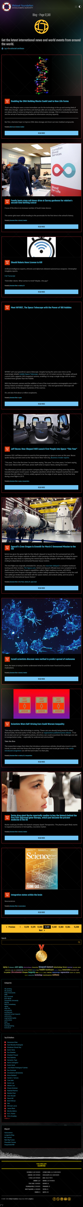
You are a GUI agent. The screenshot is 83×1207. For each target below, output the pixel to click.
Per (25, 568)
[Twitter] (58, 1199)
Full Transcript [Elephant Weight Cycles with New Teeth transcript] (10, 276)
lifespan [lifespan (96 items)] (25, 972)
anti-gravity (8, 1010)
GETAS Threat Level (41, 1165)
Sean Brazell (11, 1096)
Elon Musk (21, 582)
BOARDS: (45, 1181)
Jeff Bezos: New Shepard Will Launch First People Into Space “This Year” (44, 449)
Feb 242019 (7, 101)
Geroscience (8, 1133)
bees (5, 1022)
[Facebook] (54, 1199)
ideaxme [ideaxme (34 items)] (60, 970)
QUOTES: (45, 1192)
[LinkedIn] (61, 1199)
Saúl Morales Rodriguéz (15, 1045)
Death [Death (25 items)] (15, 970)
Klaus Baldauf (12, 1075)
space (20, 398)
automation (8, 1020)
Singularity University (11, 1000)
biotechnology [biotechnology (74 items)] (58, 967)
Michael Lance (12, 1106)
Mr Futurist (8, 1137)
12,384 (67, 927)
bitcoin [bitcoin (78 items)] (65, 967)
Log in (6, 48)
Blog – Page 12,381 (42, 15)
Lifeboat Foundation (13, 1199)
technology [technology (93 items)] (38, 975)
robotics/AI (22, 286)
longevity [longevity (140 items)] (31, 972)
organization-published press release (57, 733)
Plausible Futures (10, 1142)
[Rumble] (69, 1199)
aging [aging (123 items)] (5, 967)
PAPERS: (45, 1189)
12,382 (54, 927)
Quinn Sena (11, 1050)
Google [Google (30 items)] (37, 970)
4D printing (8, 991)
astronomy (8, 1016)
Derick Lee (12, 127)
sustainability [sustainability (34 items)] (31, 975)
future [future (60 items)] (30, 970)
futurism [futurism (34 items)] (34, 970)
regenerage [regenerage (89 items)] (56, 972)
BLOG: (44, 1178)
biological (7, 1028)
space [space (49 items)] (26, 975)
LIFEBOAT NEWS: (47, 1172)
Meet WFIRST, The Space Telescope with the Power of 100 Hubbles (41, 308)
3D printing (8, 989)
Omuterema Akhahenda (15, 1073)
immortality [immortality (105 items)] (66, 970)
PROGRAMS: (45, 1186)
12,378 (26, 927)
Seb (8, 1103)
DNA (5, 995)
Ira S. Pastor (11, 1113)
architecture (8, 1012)
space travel (34, 582)
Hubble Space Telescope (28, 374)
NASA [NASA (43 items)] (37, 972)
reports (60, 458)
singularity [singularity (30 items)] (78, 972)
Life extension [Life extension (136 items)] (16, 972)
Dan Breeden (11, 1052)
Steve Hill (10, 1098)
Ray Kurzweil (8, 996)
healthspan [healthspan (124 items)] (49, 970)
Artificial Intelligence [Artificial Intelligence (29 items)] (27, 967)
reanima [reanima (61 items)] (49, 972)
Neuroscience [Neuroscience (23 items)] (41, 972)
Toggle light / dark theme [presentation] (80, 6)
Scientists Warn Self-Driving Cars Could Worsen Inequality (37, 724)
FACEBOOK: (29, 1172)
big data (7, 1024)
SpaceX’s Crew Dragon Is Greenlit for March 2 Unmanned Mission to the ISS (43, 548)
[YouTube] (65, 1199)
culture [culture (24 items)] (12, 970)
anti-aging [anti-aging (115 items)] (19, 967)
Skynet (6, 1002)
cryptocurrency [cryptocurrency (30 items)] (8, 970)
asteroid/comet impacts (12, 1014)
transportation (25, 481)
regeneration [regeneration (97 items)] (64, 972)
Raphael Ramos (12, 1091)
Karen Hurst (11, 1065)
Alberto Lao (11, 1085)
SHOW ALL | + (7, 1118)
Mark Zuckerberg (10, 1004)
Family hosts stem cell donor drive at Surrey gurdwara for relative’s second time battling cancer (41, 202)
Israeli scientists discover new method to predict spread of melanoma (43, 659)
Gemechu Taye (12, 1060)
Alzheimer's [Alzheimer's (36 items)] (12, 967)
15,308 (76, 927)
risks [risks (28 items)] (74, 972)
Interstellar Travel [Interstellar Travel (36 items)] (75, 970)
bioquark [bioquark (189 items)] (42, 967)
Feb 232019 (7, 201)
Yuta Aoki (10, 1080)
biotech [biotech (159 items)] (50, 967)
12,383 (61, 927)
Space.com (31, 568)
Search (79, 942)
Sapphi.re (31, 1199)
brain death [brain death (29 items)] (75, 967)
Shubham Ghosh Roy (14, 1047)
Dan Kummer (11, 1070)
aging (6, 1006)
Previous (12, 927)
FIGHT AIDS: (31, 1183)
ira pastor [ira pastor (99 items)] (7, 972)
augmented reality (10, 1018)
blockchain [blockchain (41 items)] (69, 967)
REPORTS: (45, 1183)
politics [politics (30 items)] (45, 972)
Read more (41, 133)
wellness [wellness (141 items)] (55, 975)
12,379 (33, 927)
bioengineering (9, 1026)
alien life (7, 1008)
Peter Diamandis (9, 993)
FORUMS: (37, 1192)
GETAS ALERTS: (46, 1175)
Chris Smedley (12, 1116)
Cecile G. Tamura (12, 1078)
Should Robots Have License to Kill (26, 262)
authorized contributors (17, 48)
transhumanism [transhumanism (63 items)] (47, 975)
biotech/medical (20, 127)
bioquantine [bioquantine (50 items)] (35, 967)
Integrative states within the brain (26, 895)
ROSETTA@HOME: (29, 1189)
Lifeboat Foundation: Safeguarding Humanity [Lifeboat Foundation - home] (36, 6)
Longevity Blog (9, 1135)
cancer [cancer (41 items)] (79, 967)
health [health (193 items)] (42, 969)
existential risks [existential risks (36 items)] (19, 970)
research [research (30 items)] (71, 972)
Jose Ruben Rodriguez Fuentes (17, 1068)
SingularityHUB (9, 1145)
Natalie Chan (11, 1093)
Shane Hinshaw (12, 1088)
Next (40, 930)
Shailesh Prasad (12, 1055)
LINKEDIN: (30, 1175)
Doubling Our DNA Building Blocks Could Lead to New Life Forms (40, 101)
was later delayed (52, 566)
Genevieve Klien (13, 220)
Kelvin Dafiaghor (12, 1063)
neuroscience (22, 906)
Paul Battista (11, 1057)
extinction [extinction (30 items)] (26, 970)
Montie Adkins (12, 1111)
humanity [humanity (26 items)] (56, 970)
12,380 (39, 927)
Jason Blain (11, 1108)
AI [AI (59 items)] (8, 967)
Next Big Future (9, 1140)
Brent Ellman (11, 1101)
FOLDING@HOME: (30, 1186)
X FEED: (30, 1178)
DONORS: (35, 1181)
